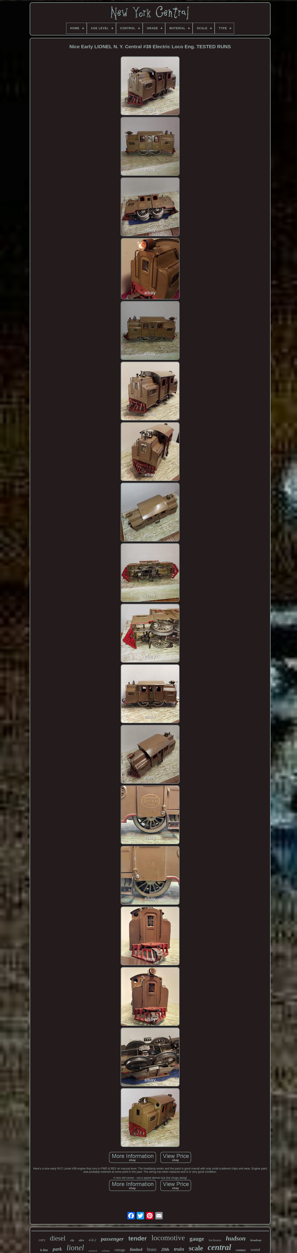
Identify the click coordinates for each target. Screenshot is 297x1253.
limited (136, 1249)
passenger (112, 1239)
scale (196, 1248)
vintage (119, 1250)
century (241, 1250)
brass (151, 1249)
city (72, 1240)
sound (255, 1249)
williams (106, 1251)
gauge (197, 1239)
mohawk (93, 1250)
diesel (58, 1238)
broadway (255, 1240)
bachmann (215, 1240)
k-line (44, 1250)
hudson (236, 1238)
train (179, 1249)
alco (81, 1240)
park (57, 1249)
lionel (75, 1247)
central (219, 1247)
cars (42, 1240)
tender (137, 1238)
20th (165, 1249)
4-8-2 (92, 1240)
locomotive (168, 1238)
